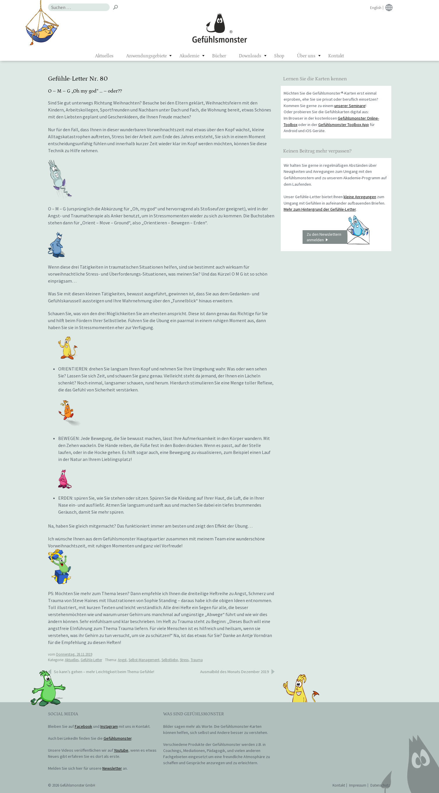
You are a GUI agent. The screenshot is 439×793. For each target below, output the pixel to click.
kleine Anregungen (360, 196)
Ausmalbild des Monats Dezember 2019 (234, 671)
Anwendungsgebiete (146, 55)
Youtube (121, 750)
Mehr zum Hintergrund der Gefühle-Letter (320, 209)
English (375, 8)
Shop (279, 55)
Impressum (357, 785)
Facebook (83, 726)
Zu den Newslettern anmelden (338, 237)
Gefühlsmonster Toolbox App (343, 124)
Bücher (219, 55)
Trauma (197, 659)
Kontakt (336, 55)
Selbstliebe (169, 659)
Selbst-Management (144, 659)
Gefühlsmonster (219, 28)
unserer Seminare (349, 105)
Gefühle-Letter (91, 659)
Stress (184, 659)
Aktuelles (104, 55)
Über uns (306, 55)
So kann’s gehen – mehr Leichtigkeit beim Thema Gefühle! (104, 671)
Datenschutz (380, 785)
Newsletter (112, 768)
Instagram (109, 726)
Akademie (189, 55)
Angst (122, 659)
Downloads (250, 55)
